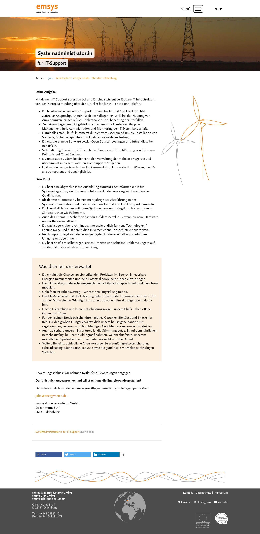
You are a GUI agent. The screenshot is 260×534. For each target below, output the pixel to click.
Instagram (204, 502)
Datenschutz (203, 492)
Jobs (51, 78)
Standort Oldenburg (104, 78)
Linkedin (186, 502)
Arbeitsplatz (63, 78)
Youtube (223, 502)
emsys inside (81, 78)
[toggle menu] (198, 9)
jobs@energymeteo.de (50, 396)
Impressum (221, 492)
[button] (48, 454)
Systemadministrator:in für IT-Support (57, 432)
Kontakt (188, 492)
